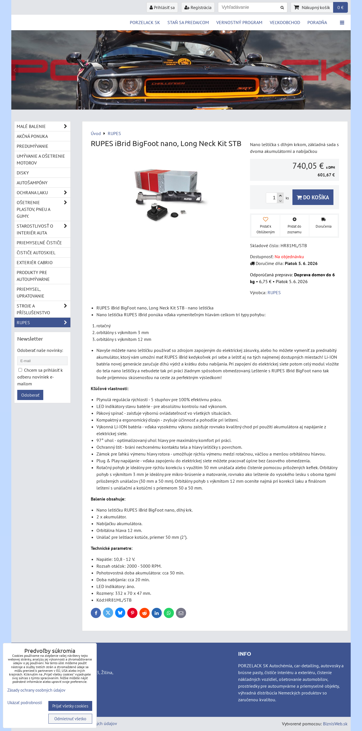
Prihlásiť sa (162, 7)
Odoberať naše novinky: (40, 350)
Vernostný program (239, 22)
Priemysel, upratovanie (30, 292)
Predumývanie (32, 146)
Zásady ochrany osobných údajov (36, 690)
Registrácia (198, 7)
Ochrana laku (43, 192)
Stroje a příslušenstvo (43, 309)
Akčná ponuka (32, 136)
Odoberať (30, 395)
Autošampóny (32, 182)
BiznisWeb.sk (335, 723)
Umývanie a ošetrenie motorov (41, 159)
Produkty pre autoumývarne (33, 276)
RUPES (43, 322)
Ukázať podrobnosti (24, 702)
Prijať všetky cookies (70, 706)
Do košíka (313, 197)
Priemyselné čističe (39, 242)
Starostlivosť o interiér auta (43, 229)
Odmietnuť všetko (70, 718)
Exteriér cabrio (35, 262)
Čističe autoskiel (36, 252)
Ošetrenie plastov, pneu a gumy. (43, 209)
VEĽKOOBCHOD (285, 22)
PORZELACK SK (145, 22)
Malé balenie (43, 126)
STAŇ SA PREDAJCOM (188, 22)
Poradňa (317, 22)
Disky (23, 173)
